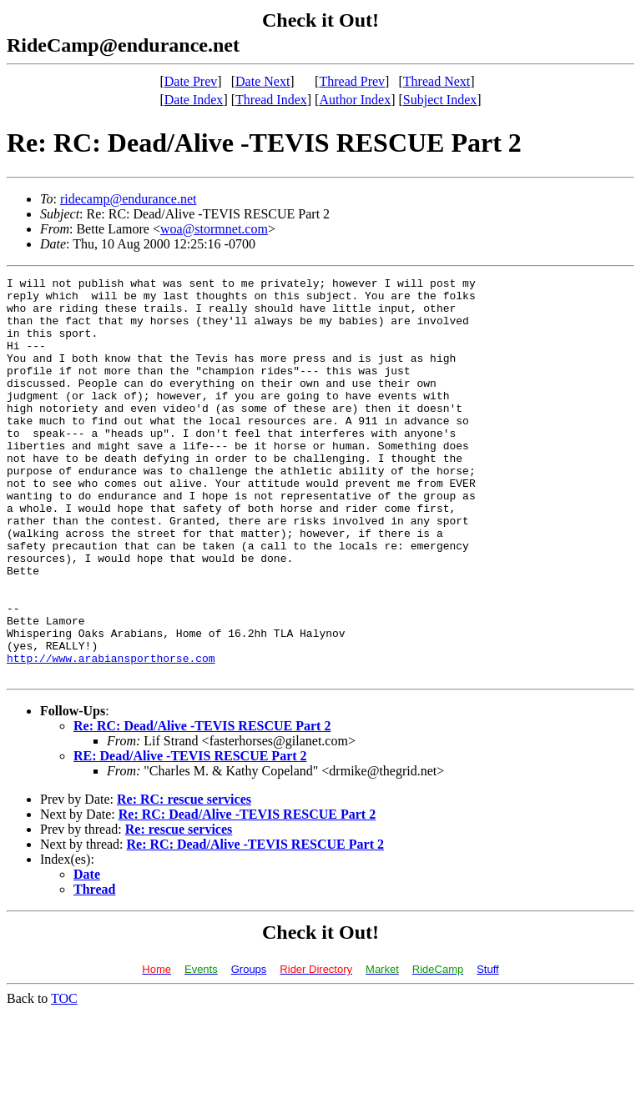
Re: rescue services (179, 909)
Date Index (194, 100)
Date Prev (191, 81)
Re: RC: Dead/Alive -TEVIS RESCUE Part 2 (202, 806)
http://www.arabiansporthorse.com (111, 735)
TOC (64, 1078)
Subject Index (440, 100)
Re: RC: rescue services (184, 879)
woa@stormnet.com (214, 229)
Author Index (355, 100)
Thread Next (436, 81)
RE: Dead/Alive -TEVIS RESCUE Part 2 (190, 836)
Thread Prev (352, 81)
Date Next (262, 81)
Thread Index (271, 100)
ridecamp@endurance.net (128, 199)
